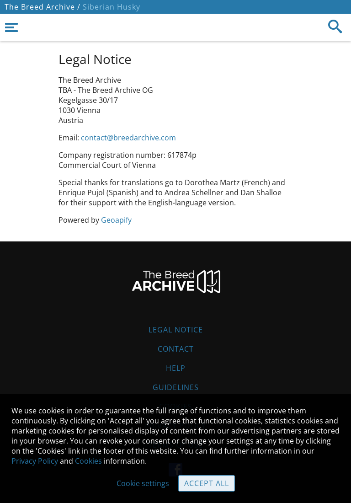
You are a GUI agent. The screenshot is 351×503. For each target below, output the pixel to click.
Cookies (88, 461)
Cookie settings (143, 483)
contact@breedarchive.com (128, 138)
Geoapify (116, 220)
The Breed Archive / (42, 7)
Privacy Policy (34, 461)
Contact (176, 349)
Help (176, 368)
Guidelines (176, 387)
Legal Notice (176, 330)
